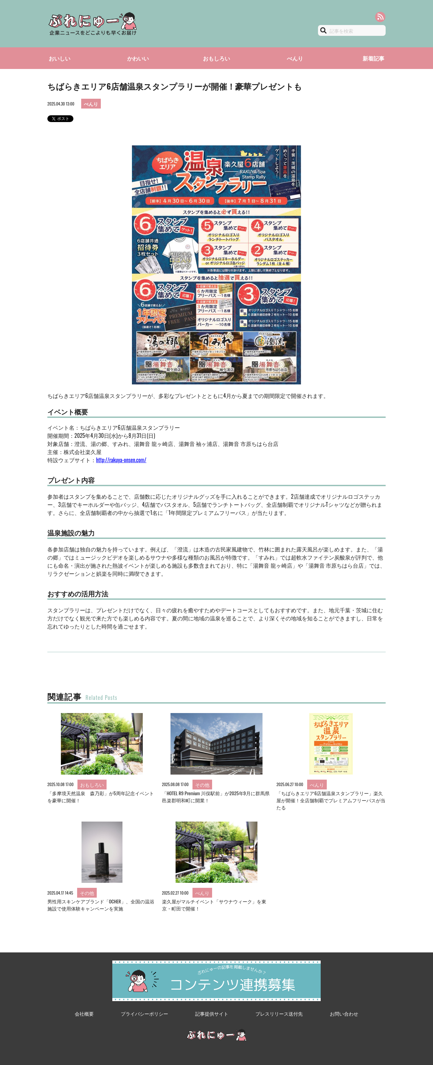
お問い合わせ (344, 1013)
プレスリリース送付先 (279, 1013)
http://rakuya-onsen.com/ (121, 460)
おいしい (59, 58)
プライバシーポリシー (144, 1013)
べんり (295, 58)
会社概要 (84, 1013)
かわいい (138, 58)
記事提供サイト (211, 1013)
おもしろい (216, 58)
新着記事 (373, 58)
